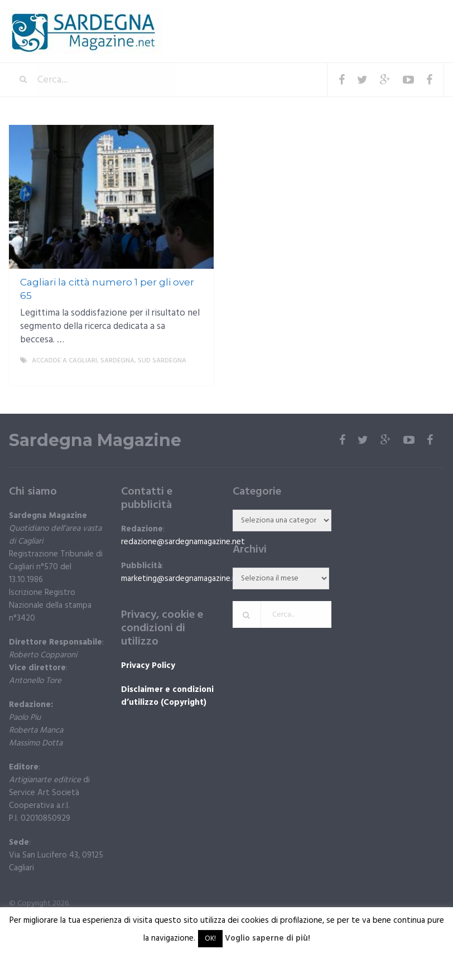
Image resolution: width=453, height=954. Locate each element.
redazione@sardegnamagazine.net (183, 542)
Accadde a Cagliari (64, 360)
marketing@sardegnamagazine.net (183, 578)
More (196, 374)
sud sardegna (162, 360)
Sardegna (117, 360)
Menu (410, 16)
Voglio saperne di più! (267, 938)
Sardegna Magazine (95, 440)
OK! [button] (210, 939)
